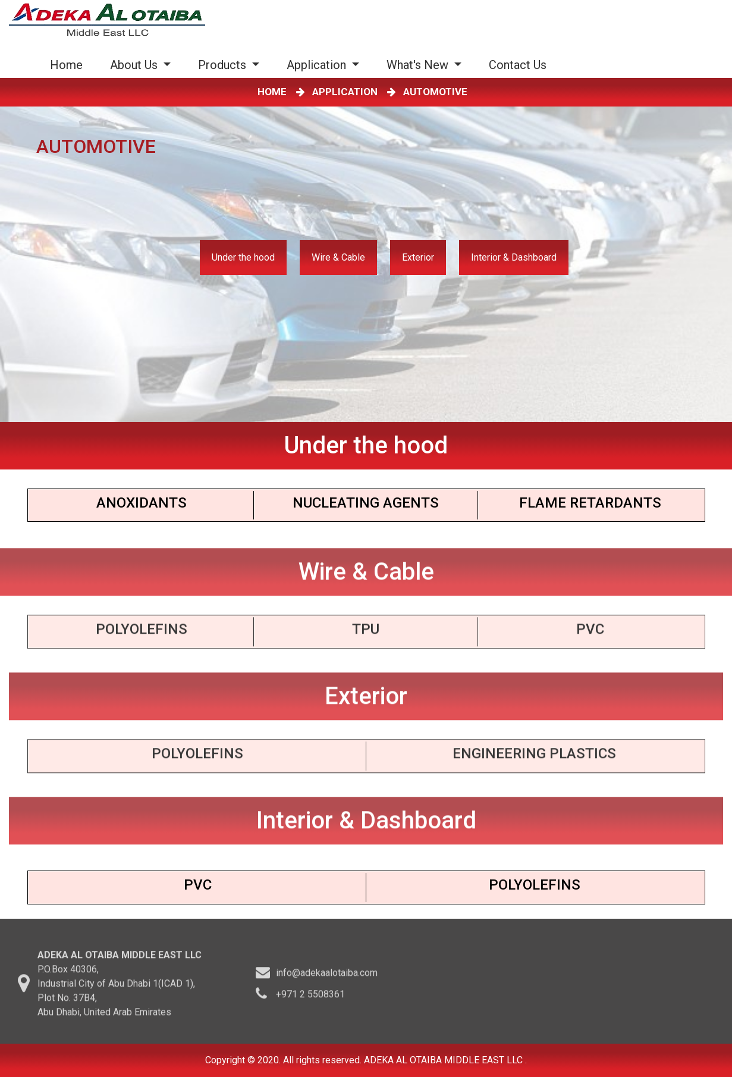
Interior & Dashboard (514, 257)
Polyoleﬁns (197, 757)
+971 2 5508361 (310, 997)
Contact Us (517, 65)
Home (68, 64)
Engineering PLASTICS (534, 757)
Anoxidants (141, 502)
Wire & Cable (338, 257)
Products (223, 65)
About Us (135, 65)
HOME (274, 92)
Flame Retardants (590, 502)
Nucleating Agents (366, 502)
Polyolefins (141, 633)
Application (318, 65)
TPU (365, 633)
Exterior (418, 257)
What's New (419, 65)
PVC (590, 633)
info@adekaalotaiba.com (327, 976)
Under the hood (243, 257)
